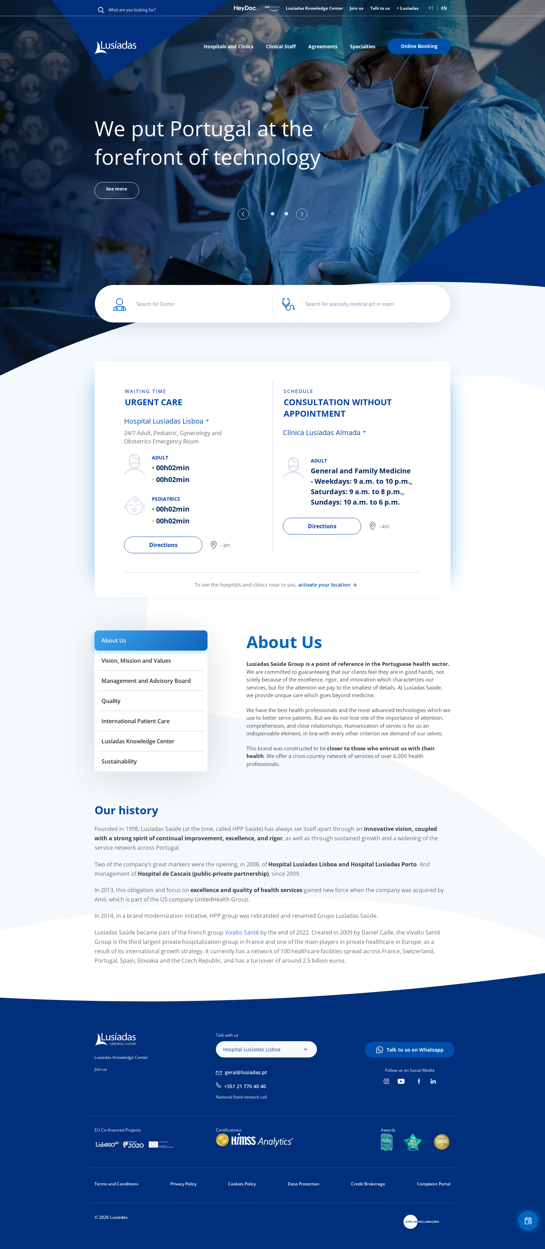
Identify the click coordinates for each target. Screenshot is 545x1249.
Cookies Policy (242, 1184)
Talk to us (380, 8)
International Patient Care (135, 721)
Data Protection (303, 1184)
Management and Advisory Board (146, 681)
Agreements (322, 46)
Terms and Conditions (116, 1184)
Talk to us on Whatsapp (415, 1049)
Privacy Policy (183, 1184)
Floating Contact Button (526, 1223)
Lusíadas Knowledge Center (314, 8)
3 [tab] (286, 213)
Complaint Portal (433, 1184)
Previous (243, 214)
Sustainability (119, 761)
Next (301, 214)
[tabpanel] (272, 156)
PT (431, 8)
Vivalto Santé (241, 932)
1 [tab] (258, 213)
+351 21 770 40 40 (245, 1086)
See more (120, 191)
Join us (357, 8)
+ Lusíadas (407, 8)
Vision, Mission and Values (136, 660)
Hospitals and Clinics (228, 46)
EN (444, 8)
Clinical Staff (281, 46)
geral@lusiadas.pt (246, 1072)
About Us (113, 640)
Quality (111, 701)
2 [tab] (272, 213)
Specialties (362, 46)
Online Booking (419, 46)
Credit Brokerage (368, 1184)
